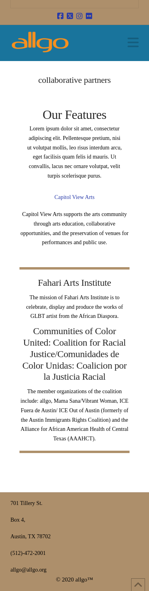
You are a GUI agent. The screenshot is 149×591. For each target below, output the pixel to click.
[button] (133, 42)
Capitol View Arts (74, 197)
